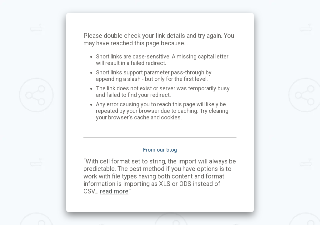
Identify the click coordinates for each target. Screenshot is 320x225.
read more (114, 191)
